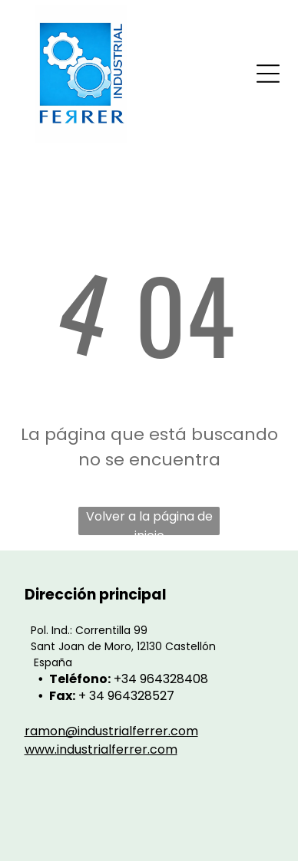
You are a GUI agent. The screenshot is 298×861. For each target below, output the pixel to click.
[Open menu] (268, 73)
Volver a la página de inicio (149, 521)
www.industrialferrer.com (101, 749)
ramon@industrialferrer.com (111, 731)
